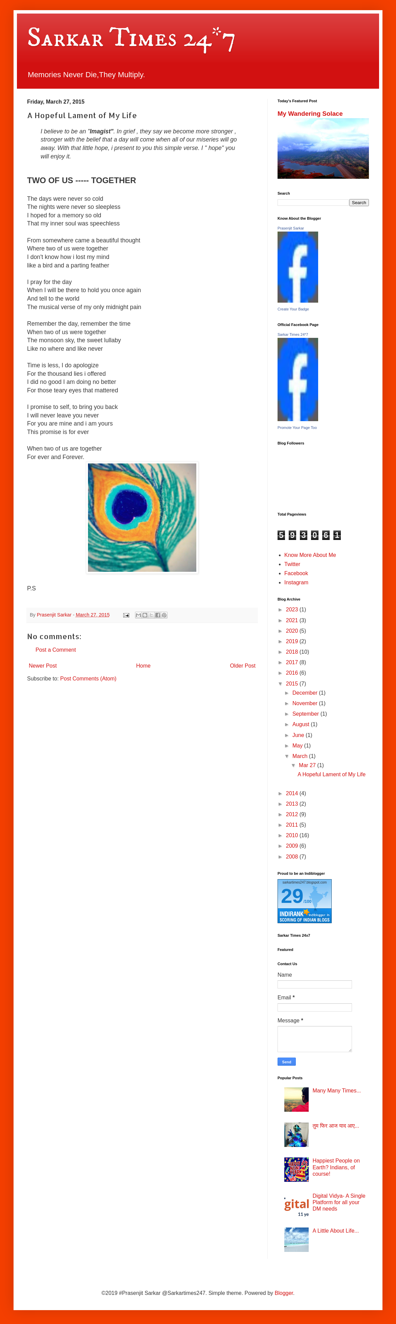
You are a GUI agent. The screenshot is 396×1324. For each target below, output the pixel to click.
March (300, 756)
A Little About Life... (335, 1231)
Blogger (284, 1293)
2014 (293, 793)
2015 (293, 684)
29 (292, 896)
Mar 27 (308, 765)
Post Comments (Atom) (88, 678)
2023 (293, 609)
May (298, 745)
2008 (293, 857)
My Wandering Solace (310, 113)
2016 (293, 673)
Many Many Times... (336, 1090)
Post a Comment (56, 650)
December (305, 693)
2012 (293, 814)
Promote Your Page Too (297, 428)
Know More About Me (310, 555)
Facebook (296, 573)
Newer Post (43, 666)
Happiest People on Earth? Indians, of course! (336, 1167)
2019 (293, 641)
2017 (293, 662)
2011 (293, 825)
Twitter (292, 564)
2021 (293, 620)
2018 (293, 652)
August (301, 724)
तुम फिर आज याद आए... (335, 1126)
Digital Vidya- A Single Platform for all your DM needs (338, 1202)
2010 (293, 835)
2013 (293, 804)
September (306, 714)
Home (143, 666)
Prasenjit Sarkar (291, 228)
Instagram (296, 582)
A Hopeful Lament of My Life (332, 774)
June (299, 735)
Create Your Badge (293, 309)
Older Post (243, 666)
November (305, 703)
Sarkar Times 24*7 (131, 38)
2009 (293, 846)
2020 (293, 631)
